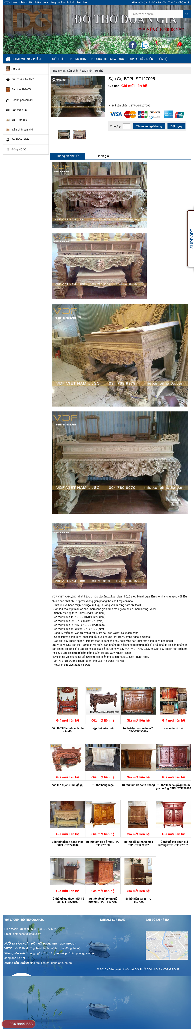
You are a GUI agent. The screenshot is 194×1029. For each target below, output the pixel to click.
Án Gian (13, 68)
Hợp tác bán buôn (140, 59)
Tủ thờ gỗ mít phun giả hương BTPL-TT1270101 (173, 843)
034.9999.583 (21, 1024)
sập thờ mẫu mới (103, 728)
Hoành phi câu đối (19, 100)
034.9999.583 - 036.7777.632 (37, 928)
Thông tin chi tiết (67, 156)
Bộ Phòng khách (18, 140)
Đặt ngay (176, 126)
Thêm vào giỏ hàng (149, 126)
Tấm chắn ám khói (20, 129)
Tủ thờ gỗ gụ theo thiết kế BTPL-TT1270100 (67, 900)
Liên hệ (162, 59)
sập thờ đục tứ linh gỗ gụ (68, 785)
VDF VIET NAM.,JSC (65, 596)
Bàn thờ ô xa (16, 110)
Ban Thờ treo (16, 119)
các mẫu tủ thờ (173, 728)
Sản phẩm (73, 70)
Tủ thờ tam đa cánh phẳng (138, 785)
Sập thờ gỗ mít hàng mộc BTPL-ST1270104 (67, 843)
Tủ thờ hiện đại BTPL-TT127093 (138, 900)
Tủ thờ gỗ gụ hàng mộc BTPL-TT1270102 (138, 843)
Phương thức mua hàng (107, 59)
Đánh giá (103, 156)
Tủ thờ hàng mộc (103, 785)
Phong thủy (78, 59)
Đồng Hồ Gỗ (16, 150)
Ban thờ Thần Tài (19, 89)
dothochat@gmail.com (27, 933)
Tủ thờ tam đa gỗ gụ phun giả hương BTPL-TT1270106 (173, 786)
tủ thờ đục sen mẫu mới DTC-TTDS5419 (138, 730)
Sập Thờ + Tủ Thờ (20, 79)
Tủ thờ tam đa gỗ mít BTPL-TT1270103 (103, 843)
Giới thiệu (59, 59)
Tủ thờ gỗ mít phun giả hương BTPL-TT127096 (102, 900)
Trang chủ (59, 70)
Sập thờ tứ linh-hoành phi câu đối (68, 730)
